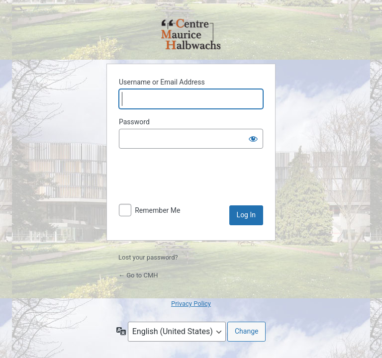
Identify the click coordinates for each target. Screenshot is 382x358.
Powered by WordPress (191, 35)
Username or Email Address (162, 82)
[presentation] (194, 181)
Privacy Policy (191, 303)
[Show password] (253, 139)
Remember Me (157, 210)
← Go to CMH (138, 275)
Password (134, 122)
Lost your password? (148, 257)
